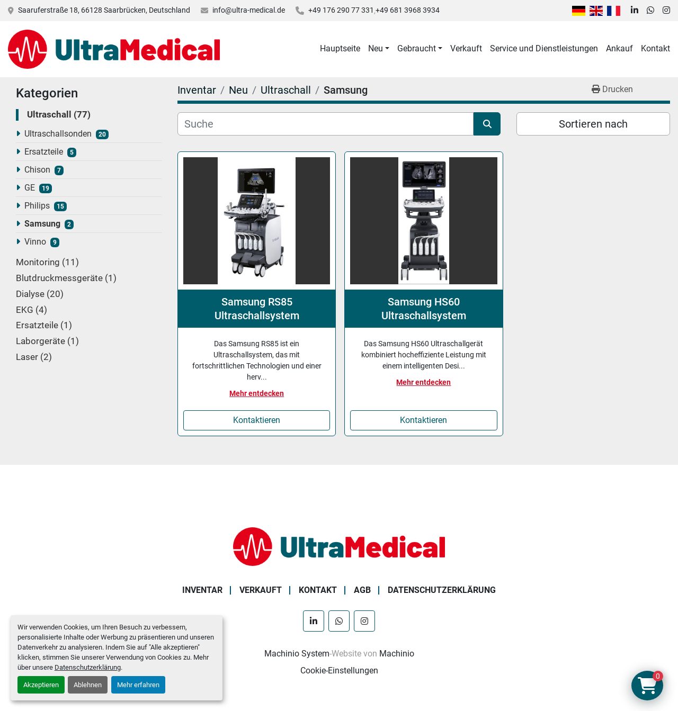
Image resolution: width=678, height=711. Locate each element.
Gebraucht (416, 48)
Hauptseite (340, 48)
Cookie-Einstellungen (339, 670)
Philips (37, 206)
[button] (378, 48)
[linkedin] (634, 10)
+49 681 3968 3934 (408, 10)
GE (29, 188)
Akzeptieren (41, 685)
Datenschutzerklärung (88, 667)
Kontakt (655, 48)
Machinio (396, 654)
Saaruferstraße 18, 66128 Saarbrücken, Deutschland (104, 10)
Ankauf (619, 48)
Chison (37, 170)
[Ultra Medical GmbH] (339, 546)
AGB (362, 590)
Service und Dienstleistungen (544, 48)
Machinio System (296, 654)
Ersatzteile (43, 152)
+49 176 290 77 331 (341, 10)
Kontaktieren (256, 420)
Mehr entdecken (256, 393)
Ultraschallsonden (58, 134)
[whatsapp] (650, 10)
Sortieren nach (593, 124)
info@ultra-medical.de (248, 10)
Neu (375, 48)
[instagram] (666, 10)
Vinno (35, 242)
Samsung (42, 224)
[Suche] (325, 124)
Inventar (202, 590)
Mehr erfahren (138, 685)
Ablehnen (88, 685)
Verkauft (466, 48)
